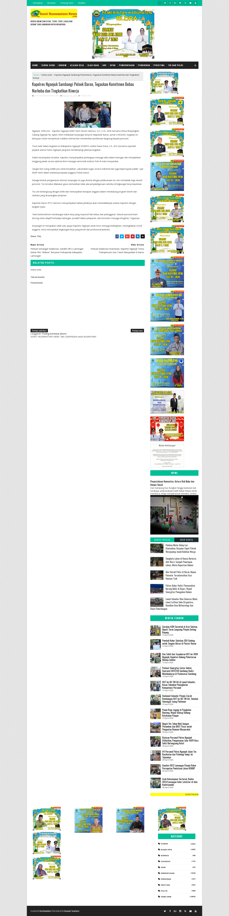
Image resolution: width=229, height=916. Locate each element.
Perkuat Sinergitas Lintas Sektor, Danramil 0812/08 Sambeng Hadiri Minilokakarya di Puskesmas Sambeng (179, 670)
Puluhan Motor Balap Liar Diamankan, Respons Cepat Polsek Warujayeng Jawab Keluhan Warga (181, 548)
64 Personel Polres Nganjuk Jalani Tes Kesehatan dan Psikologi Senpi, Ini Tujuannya (179, 754)
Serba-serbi (46, 75)
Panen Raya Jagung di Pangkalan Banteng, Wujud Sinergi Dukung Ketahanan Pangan (176, 712)
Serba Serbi (48, 65)
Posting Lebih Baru (39, 330)
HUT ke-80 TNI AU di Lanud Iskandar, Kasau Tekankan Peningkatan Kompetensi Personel (178, 684)
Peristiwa (159, 65)
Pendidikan (144, 65)
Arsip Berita (186, 539)
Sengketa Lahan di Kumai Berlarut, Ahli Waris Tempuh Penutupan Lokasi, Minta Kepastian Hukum (181, 562)
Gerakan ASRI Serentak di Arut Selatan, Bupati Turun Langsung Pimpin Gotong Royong (180, 629)
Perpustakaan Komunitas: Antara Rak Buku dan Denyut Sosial (172, 483)
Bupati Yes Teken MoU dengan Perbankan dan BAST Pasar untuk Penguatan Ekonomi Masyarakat (177, 726)
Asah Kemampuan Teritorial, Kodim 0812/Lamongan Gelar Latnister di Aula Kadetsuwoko (179, 781)
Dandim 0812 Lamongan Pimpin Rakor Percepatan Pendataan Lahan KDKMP (179, 767)
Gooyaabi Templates (71, 910)
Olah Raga (93, 65)
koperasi (165, 855)
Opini (113, 65)
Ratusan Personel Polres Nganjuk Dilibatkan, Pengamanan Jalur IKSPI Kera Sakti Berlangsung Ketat (180, 740)
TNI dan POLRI (175, 65)
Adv (104, 65)
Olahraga (165, 861)
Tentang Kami (66, 2)
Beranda (51, 2)
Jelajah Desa (77, 65)
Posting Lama (137, 330)
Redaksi (81, 2)
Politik (164, 891)
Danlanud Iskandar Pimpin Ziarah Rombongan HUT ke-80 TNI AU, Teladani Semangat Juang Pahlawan (180, 698)
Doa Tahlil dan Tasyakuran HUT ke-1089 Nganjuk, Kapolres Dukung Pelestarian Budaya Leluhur (180, 657)
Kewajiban (38, 2)
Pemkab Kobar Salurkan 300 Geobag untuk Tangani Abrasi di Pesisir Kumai (179, 642)
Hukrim (62, 65)
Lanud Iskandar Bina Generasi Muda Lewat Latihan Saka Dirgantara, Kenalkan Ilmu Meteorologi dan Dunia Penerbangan (173, 604)
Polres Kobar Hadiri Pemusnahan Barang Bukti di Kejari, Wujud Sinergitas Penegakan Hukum (180, 589)
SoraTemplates (45, 910)
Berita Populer (162, 539)
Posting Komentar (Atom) (54, 333)
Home (35, 65)
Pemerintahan (127, 65)
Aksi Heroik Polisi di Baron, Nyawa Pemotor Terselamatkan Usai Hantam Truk (181, 575)
